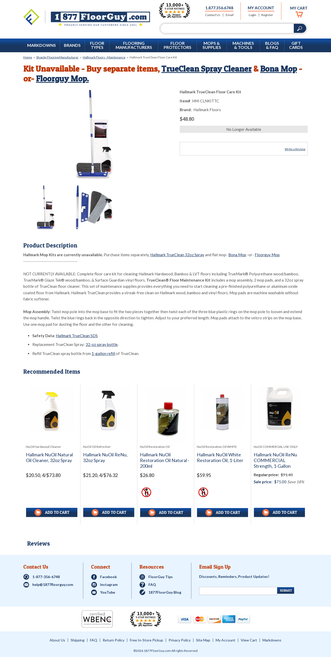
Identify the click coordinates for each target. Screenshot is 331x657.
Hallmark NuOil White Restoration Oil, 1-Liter (220, 457)
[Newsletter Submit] (285, 590)
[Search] (227, 28)
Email (230, 15)
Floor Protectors (177, 45)
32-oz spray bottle (102, 344)
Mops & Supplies (211, 45)
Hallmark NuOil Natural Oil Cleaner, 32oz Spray (49, 457)
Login (252, 15)
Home (27, 57)
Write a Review (295, 149)
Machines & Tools (243, 45)
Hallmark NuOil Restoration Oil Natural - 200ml (164, 460)
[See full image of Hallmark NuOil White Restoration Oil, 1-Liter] (222, 409)
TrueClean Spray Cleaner (206, 69)
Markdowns (41, 45)
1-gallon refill (103, 353)
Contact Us (212, 15)
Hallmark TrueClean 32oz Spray (177, 254)
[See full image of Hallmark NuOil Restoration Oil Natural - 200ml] (165, 414)
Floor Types (97, 45)
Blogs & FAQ (272, 45)
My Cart (299, 8)
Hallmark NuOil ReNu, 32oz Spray (105, 457)
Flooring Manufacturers (134, 45)
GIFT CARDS (296, 45)
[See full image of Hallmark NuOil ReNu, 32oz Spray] (108, 409)
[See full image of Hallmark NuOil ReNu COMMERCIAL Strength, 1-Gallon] (279, 409)
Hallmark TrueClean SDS (77, 335)
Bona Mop (279, 69)
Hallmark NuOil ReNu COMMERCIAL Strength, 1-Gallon (275, 460)
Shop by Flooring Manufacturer (57, 57)
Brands (72, 45)
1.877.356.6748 (219, 7)
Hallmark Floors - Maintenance (104, 57)
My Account (261, 7)
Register (267, 15)
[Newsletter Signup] (238, 591)
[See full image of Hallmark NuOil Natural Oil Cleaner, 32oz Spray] (52, 409)
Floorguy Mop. (62, 78)
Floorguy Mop (267, 254)
